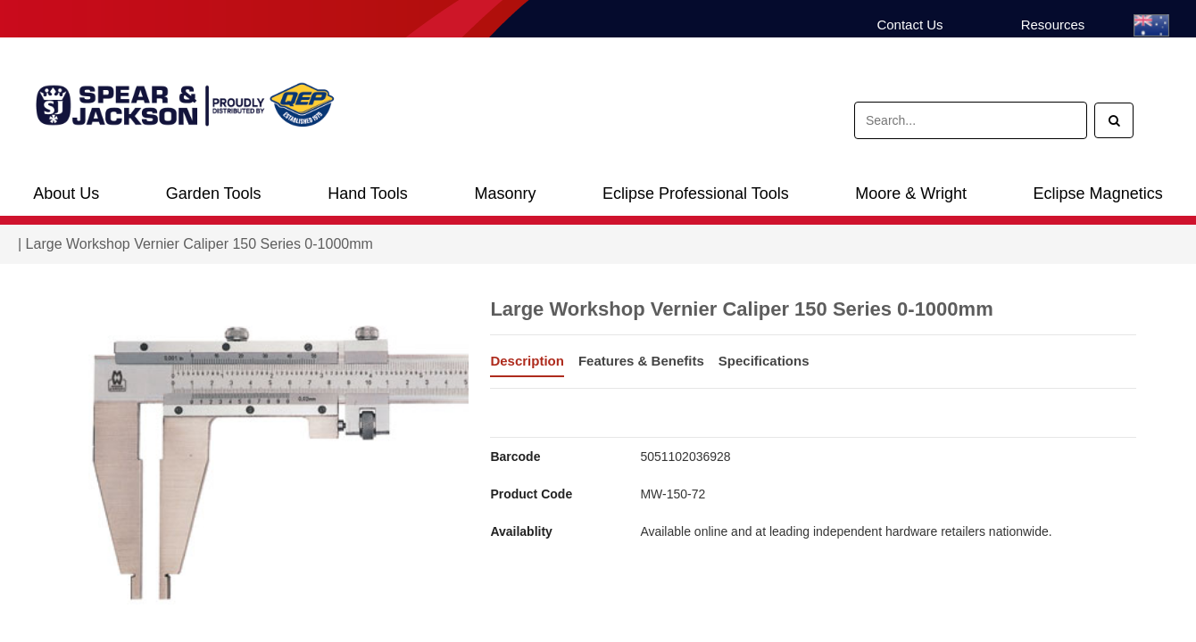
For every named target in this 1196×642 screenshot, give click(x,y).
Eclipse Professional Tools (695, 193)
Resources (1053, 24)
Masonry (505, 193)
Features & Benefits (641, 360)
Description (527, 360)
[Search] (1114, 120)
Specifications (764, 360)
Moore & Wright (911, 193)
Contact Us (909, 24)
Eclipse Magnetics (1098, 193)
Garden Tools (214, 193)
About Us (66, 193)
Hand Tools (368, 193)
